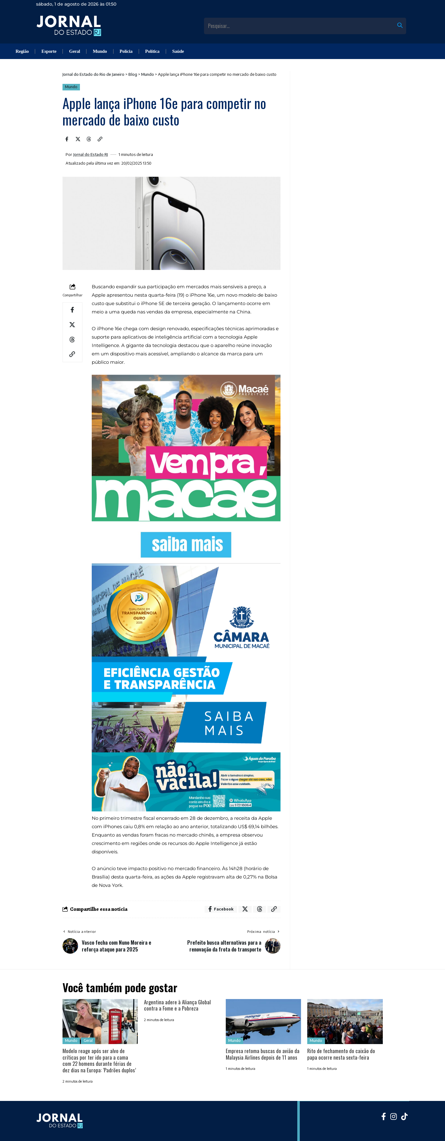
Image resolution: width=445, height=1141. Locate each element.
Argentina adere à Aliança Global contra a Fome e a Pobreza (177, 1005)
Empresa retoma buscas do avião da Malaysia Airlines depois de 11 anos (262, 1054)
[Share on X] (77, 139)
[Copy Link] (99, 139)
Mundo (71, 86)
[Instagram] (393, 1116)
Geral (88, 1040)
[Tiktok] (404, 1116)
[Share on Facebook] (67, 139)
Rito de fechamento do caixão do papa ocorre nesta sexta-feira (341, 1054)
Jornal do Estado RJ (90, 154)
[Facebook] (383, 1116)
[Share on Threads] (89, 139)
